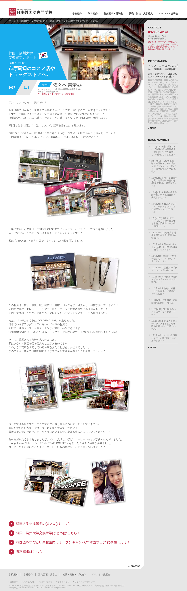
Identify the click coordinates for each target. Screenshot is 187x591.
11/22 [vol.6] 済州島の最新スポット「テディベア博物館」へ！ (164, 279)
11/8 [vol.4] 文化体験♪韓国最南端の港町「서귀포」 (164, 301)
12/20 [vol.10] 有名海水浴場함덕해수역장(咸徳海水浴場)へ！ (163, 235)
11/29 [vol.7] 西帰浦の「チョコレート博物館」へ (164, 268)
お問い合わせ (46, 582)
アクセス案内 (29, 582)
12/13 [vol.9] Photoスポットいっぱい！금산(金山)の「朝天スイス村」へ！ (164, 247)
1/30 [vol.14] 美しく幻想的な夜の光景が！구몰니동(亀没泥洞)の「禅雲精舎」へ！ (164, 182)
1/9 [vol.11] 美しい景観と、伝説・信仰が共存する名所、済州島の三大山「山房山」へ (163, 222)
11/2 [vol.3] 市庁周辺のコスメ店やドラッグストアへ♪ (163, 312)
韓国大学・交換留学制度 (32, 21)
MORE (153, 128)
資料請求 (14, 582)
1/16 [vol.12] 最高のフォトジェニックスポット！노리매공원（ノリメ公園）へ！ (164, 208)
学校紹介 (77, 13)
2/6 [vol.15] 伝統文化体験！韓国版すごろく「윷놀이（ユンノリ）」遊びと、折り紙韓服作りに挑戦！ (163, 166)
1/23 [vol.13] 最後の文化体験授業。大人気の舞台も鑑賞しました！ (164, 195)
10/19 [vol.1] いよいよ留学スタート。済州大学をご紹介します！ (164, 338)
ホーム (12, 21)
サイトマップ (64, 582)
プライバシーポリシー (85, 582)
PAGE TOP (135, 566)
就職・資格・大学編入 (141, 13)
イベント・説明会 (168, 13)
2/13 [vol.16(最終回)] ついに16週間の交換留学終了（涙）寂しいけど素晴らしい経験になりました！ (163, 150)
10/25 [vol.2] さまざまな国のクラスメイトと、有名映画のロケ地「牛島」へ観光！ (164, 325)
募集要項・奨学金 (113, 13)
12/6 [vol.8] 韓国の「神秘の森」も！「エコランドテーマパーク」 (163, 259)
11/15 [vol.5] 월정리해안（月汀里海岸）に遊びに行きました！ (163, 291)
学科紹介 (93, 13)
